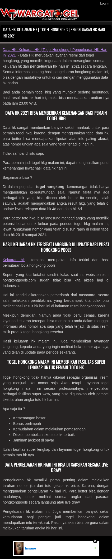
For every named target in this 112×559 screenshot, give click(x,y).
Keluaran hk (14, 260)
